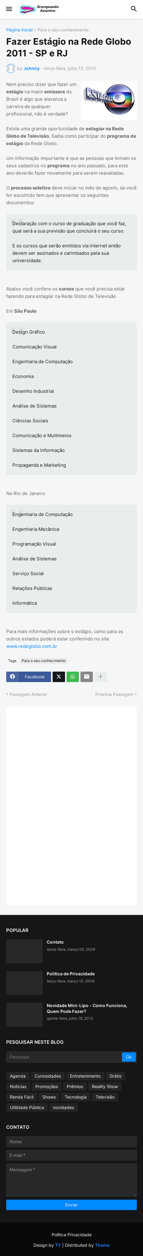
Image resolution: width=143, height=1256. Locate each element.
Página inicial (19, 30)
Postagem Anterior (28, 694)
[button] (8, 9)
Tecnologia (76, 1097)
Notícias (18, 1086)
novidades (63, 1107)
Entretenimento (85, 1076)
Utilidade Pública (27, 1107)
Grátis (115, 1076)
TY (58, 1245)
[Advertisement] (58, 805)
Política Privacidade (72, 1234)
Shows (49, 1097)
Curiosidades (48, 1076)
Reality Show (105, 1086)
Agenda (18, 1076)
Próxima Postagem (114, 694)
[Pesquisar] (64, 1057)
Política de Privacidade (71, 973)
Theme (102, 1245)
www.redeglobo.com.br (31, 646)
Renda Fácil (21, 1097)
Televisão (105, 1097)
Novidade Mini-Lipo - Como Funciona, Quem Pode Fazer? (87, 1008)
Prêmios (75, 1086)
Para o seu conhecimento (63, 30)
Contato (55, 942)
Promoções (46, 1086)
